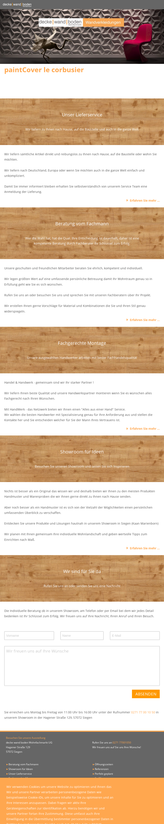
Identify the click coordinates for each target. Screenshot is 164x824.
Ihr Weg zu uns (103, 778)
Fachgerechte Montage (22, 778)
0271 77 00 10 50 (143, 712)
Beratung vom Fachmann (23, 764)
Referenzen (101, 769)
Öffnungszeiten (104, 764)
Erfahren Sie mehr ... (145, 200)
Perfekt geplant (104, 774)
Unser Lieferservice (20, 774)
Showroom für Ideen (21, 769)
